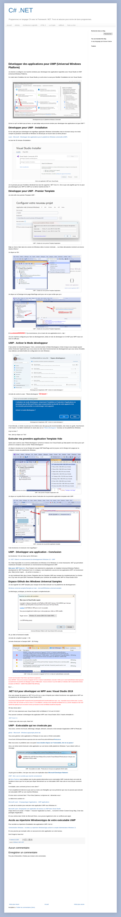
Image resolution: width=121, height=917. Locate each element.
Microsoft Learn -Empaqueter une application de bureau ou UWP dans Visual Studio (34, 809)
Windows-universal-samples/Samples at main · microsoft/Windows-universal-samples (34, 588)
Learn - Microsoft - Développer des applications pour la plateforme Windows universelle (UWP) (37, 137)
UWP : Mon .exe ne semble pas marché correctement (25, 776)
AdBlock (61, 25)
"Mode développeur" (50, 428)
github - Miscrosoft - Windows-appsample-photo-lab (24, 732)
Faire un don (71, 25)
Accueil (9, 25)
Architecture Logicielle (30, 25)
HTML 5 (43, 25)
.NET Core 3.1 (12, 718)
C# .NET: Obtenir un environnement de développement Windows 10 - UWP (31, 559)
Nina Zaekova (15, 779)
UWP (19, 842)
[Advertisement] (46, 46)
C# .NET (20, 10)
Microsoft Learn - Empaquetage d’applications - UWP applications (28, 802)
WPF (22, 842)
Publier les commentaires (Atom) (25, 907)
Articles (17, 25)
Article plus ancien (79, 904)
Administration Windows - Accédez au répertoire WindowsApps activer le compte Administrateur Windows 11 (42, 827)
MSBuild (15, 842)
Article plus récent (14, 904)
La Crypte (52, 25)
